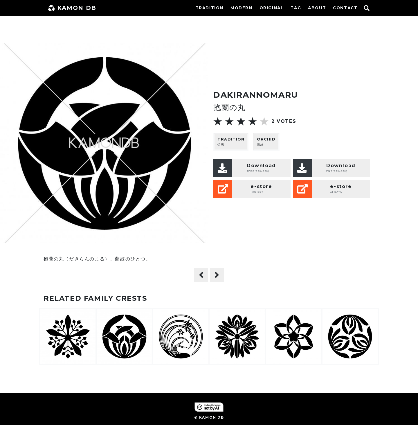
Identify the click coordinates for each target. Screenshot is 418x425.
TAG (296, 8)
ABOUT (317, 8)
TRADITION (210, 8)
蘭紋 (266, 141)
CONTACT (345, 8)
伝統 (230, 141)
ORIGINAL (272, 8)
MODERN (241, 8)
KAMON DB (72, 7)
